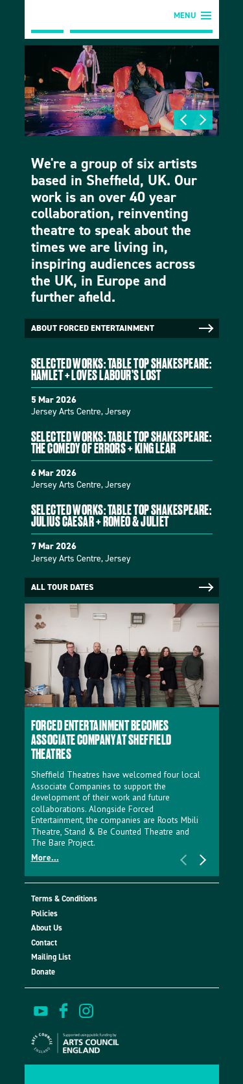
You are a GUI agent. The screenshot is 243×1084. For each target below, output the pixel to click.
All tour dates (123, 587)
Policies (44, 913)
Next (203, 120)
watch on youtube (41, 1011)
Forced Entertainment (47, 16)
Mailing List (51, 956)
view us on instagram (86, 1011)
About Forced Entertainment (123, 328)
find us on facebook (63, 1011)
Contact (44, 942)
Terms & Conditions (64, 898)
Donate (43, 971)
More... (45, 857)
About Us (46, 927)
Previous (183, 120)
